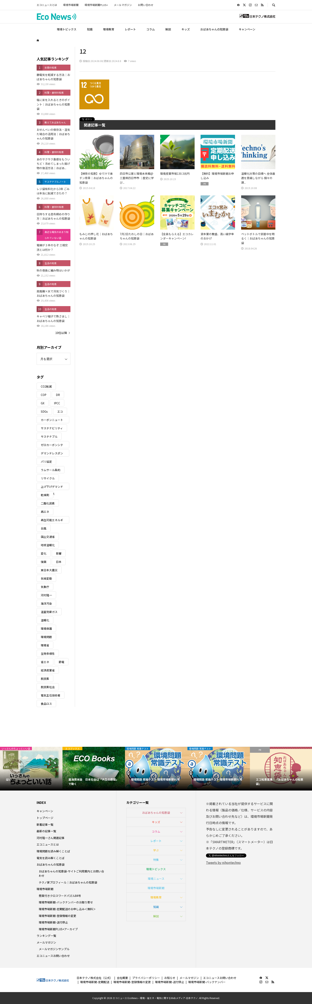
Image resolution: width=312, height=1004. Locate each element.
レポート (130, 29)
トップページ (45, 818)
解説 (168, 29)
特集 (156, 860)
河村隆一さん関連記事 (50, 838)
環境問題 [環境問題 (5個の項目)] (46, 637)
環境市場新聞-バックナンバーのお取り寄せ (66, 902)
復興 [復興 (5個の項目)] (43, 562)
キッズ (185, 29)
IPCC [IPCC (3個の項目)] (57, 403)
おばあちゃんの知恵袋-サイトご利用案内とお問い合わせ (71, 873)
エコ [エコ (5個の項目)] (60, 411)
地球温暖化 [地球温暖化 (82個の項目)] (48, 545)
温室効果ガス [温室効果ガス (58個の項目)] (49, 612)
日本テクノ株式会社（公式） (95, 978)
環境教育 (108, 29)
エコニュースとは (47, 5)
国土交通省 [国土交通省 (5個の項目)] (48, 537)
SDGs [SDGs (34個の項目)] (44, 411)
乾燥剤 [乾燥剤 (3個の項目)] (45, 495)
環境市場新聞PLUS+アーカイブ (58, 929)
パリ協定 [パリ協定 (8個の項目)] (46, 462)
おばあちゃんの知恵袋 (214, 29)
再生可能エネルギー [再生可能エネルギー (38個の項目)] (52, 520)
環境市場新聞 (71, 5)
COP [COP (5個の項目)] (43, 395)
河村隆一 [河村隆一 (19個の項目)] (46, 595)
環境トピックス (66, 29)
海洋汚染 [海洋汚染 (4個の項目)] (46, 603)
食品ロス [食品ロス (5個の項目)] (46, 704)
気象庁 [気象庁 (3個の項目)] (45, 587)
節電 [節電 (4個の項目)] (61, 662)
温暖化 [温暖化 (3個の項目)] (45, 620)
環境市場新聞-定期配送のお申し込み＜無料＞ (67, 909)
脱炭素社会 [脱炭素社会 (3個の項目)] (48, 687)
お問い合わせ (145, 5)
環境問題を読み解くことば (53, 851)
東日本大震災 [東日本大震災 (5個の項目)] (49, 570)
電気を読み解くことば (50, 858)
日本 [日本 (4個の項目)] (58, 562)
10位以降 (61, 333)
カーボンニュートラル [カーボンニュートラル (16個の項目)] (52, 420)
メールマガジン (123, 5)
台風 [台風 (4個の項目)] (43, 528)
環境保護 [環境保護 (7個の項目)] (46, 629)
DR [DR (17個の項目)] (58, 395)
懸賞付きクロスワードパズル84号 (60, 896)
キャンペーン (247, 29)
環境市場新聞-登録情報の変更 (57, 916)
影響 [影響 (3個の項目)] (58, 553)
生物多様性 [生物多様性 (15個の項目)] (48, 654)
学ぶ (156, 850)
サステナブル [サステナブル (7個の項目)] (49, 436)
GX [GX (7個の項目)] (42, 403)
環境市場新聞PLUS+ (96, 5)
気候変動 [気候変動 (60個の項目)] (46, 578)
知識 (90, 29)
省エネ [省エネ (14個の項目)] (45, 662)
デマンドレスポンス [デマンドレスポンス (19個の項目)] (52, 454)
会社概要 (122, 978)
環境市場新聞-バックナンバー (207, 982)
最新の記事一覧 (46, 831)
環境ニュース (156, 879)
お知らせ (169, 978)
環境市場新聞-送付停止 (53, 922)
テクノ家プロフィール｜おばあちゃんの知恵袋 (68, 882)
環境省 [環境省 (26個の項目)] (45, 645)
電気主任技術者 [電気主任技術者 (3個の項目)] (50, 695)
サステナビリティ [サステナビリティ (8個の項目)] (52, 428)
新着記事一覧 (45, 824)
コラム (150, 29)
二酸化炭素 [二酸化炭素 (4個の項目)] (48, 503)
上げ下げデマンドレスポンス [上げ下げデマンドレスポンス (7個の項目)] (52, 487)
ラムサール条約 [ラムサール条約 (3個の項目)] (50, 470)
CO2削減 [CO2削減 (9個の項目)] (46, 386)
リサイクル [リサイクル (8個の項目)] (48, 478)
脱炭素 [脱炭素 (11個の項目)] (45, 679)
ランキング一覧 (46, 936)
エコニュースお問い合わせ (53, 956)
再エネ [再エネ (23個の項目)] (45, 512)
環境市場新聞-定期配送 (94, 982)
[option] (31, 769)
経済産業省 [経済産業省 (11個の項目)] (48, 670)
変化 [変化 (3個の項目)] (43, 553)
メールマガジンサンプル (54, 949)
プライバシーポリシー (146, 978)
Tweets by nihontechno (223, 862)
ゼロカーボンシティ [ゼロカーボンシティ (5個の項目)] (52, 445)
